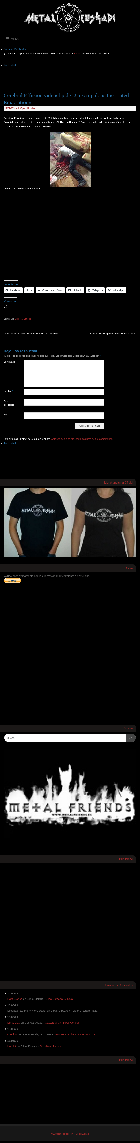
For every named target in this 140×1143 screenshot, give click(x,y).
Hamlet (11, 1046)
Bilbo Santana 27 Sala (59, 998)
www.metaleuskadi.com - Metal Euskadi (70, 1134)
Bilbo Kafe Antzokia (51, 1046)
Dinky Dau (13, 1022)
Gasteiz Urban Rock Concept (62, 1022)
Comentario (9, 364)
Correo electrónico (9, 405)
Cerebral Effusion (23, 319)
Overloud (13, 1034)
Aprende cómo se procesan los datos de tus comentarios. (82, 439)
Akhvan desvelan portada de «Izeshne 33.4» (112, 333)
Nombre (8, 391)
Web (6, 414)
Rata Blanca (14, 998)
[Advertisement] (70, 76)
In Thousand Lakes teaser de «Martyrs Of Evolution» (31, 333)
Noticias (31, 108)
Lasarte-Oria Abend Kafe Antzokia (74, 1034)
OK (129, 737)
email (77, 53)
